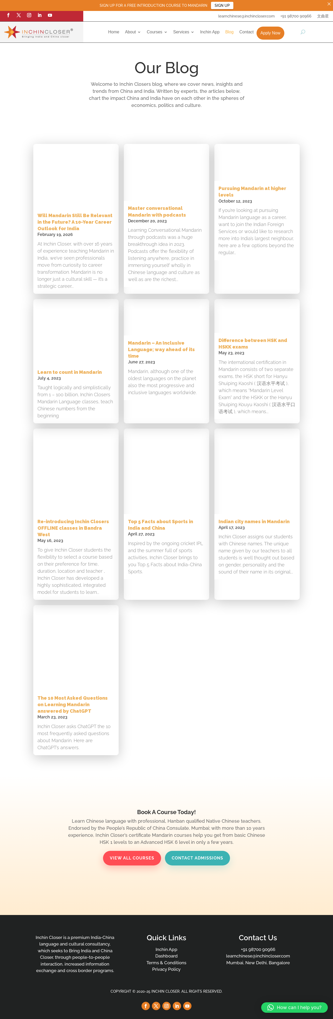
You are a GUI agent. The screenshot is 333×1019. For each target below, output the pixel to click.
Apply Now (270, 33)
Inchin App (210, 32)
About (130, 32)
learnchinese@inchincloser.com (246, 16)
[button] (294, 1007)
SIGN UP (222, 5)
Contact (246, 32)
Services (181, 32)
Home (113, 32)
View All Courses (132, 858)
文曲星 (323, 16)
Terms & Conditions (166, 962)
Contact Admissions (197, 858)
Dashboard (166, 956)
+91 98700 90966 (295, 16)
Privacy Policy (166, 969)
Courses (154, 32)
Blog (229, 32)
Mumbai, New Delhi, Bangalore (258, 962)
